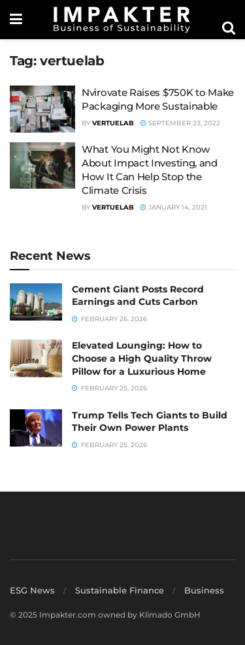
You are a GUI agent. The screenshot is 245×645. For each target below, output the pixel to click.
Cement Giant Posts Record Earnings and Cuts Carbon (138, 295)
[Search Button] (228, 28)
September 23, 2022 (180, 123)
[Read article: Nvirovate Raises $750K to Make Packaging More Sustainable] (42, 109)
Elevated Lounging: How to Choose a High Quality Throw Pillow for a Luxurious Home (142, 358)
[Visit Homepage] (122, 20)
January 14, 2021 (173, 207)
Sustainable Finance (119, 590)
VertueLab (113, 123)
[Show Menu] (16, 19)
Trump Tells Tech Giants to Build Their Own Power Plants (149, 421)
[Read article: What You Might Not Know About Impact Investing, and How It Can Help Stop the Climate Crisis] (42, 165)
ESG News (32, 590)
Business (204, 590)
